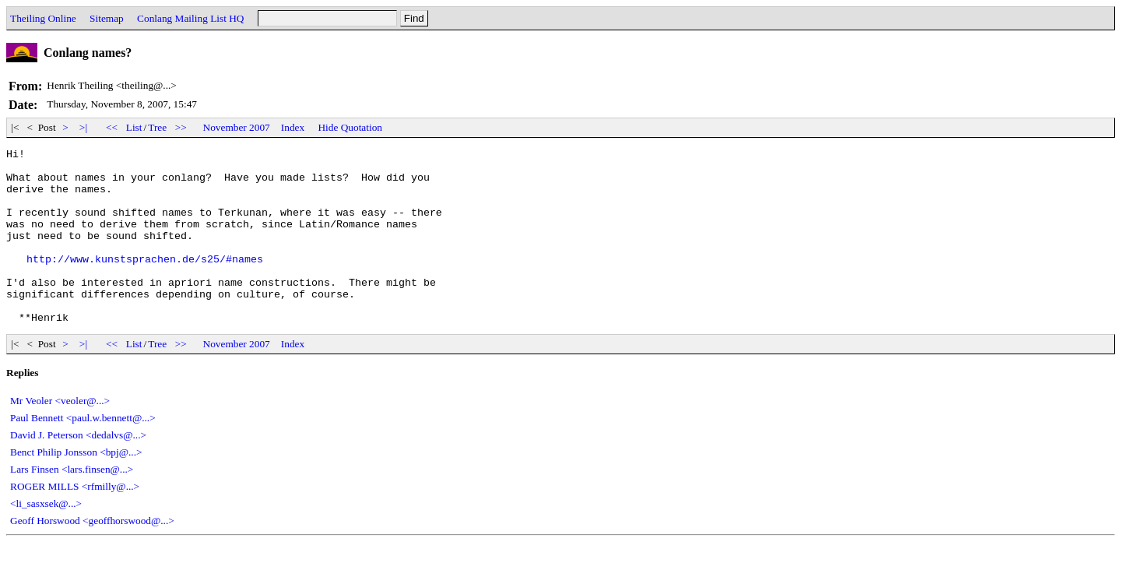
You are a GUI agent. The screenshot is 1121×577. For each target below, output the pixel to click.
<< (112, 127)
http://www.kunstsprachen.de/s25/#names (144, 282)
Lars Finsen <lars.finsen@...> (71, 504)
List (134, 127)
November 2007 (236, 127)
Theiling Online (43, 18)
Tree (157, 127)
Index (292, 127)
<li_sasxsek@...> (46, 538)
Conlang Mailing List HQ (190, 18)
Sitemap (107, 18)
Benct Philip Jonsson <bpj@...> (76, 487)
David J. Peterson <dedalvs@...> (78, 470)
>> (181, 127)
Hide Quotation (350, 127)
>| (83, 127)
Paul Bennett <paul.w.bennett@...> (83, 453)
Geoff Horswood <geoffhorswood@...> (92, 555)
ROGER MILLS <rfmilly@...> (74, 521)
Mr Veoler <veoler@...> (60, 436)
